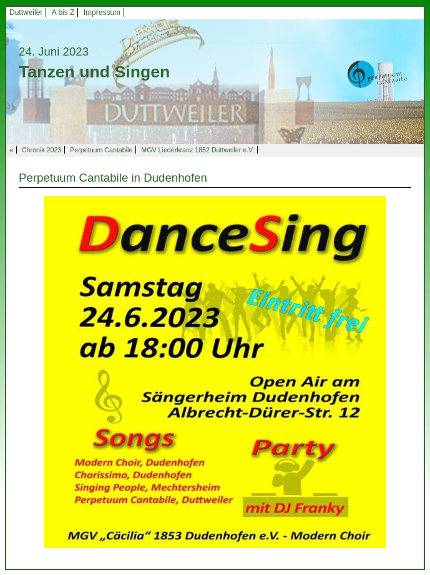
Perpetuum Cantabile (101, 150)
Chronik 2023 (41, 150)
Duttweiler (25, 12)
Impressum (102, 12)
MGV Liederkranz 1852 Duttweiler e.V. (197, 150)
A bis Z (63, 12)
